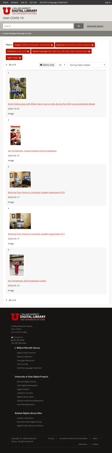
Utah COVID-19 (13, 18)
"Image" (14, 58)
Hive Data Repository (26, 404)
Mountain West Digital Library (29, 421)
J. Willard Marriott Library (21, 326)
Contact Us (17, 337)
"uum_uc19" (18, 51)
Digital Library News (25, 396)
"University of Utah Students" (74, 45)
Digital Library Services (26, 352)
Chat (33, 2)
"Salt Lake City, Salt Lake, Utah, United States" (61, 51)
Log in (108, 2)
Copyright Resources (25, 360)
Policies (95, 444)
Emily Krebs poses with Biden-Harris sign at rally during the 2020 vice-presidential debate (51, 103)
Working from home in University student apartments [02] (36, 192)
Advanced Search (95, 26)
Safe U (95, 438)
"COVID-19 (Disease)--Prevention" (34, 45)
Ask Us (24, 2)
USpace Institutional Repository (30, 400)
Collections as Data (25, 393)
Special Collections (24, 356)
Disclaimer (82, 444)
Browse (14, 2)
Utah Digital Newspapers (27, 385)
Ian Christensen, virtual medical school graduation (32, 150)
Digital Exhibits (23, 389)
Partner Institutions (25, 418)
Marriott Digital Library (26, 381)
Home (5, 2)
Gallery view (48, 64)
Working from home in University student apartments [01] (36, 233)
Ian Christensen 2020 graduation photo (27, 280)
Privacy (51, 438)
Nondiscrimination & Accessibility (73, 438)
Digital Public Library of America (30, 425)
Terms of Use (22, 364)
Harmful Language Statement (54, 2)
